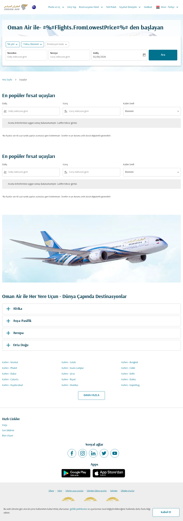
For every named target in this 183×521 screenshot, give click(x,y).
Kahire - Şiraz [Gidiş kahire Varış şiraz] (68, 374)
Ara (163, 54)
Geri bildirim (8, 430)
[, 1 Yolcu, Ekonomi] (31, 44)
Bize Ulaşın (7, 435)
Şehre (59, 491)
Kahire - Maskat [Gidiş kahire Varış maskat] (10, 362)
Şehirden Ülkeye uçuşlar (97, 491)
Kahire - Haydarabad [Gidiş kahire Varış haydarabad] (12, 385)
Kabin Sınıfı (128, 103)
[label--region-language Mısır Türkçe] (167, 7)
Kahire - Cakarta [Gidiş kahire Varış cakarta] (10, 379)
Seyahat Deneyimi (130, 7)
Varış (65, 103)
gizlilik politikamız (78, 509)
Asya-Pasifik (18, 321)
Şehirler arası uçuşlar (74, 491)
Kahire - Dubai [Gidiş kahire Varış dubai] (9, 374)
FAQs (4, 425)
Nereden (11, 53)
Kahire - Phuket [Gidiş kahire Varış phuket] (9, 368)
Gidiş (96, 53)
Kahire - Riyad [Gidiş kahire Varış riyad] (68, 379)
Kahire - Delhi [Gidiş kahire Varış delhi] (128, 374)
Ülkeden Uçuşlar (127, 491)
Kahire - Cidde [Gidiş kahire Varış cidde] (128, 368)
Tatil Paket (111, 7)
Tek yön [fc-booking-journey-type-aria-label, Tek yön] (10, 44)
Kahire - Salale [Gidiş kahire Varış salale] (69, 362)
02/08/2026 (99, 57)
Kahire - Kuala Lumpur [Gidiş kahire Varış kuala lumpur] (73, 368)
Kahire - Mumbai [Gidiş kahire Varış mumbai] (70, 385)
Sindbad (148, 7)
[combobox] (26, 57)
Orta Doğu (16, 345)
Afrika (13, 309)
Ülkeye (51, 491)
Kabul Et (166, 512)
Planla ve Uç (57, 7)
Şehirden (113, 491)
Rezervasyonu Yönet (92, 7)
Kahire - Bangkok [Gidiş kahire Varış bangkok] (129, 362)
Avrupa (14, 333)
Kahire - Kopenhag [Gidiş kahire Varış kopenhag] (130, 385)
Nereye (54, 53)
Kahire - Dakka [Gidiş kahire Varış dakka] (128, 379)
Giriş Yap (71, 7)
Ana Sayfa (7, 79)
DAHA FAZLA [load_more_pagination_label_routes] (91, 395)
